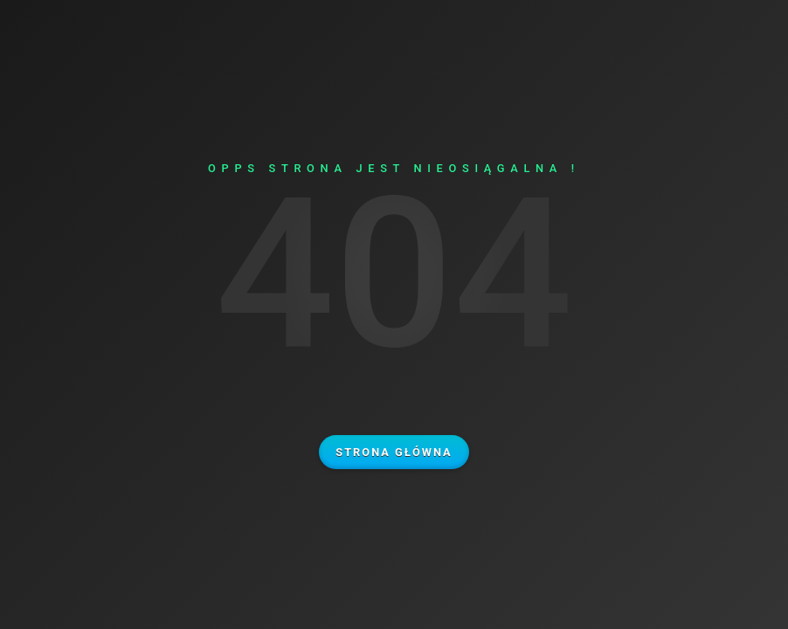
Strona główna (393, 452)
